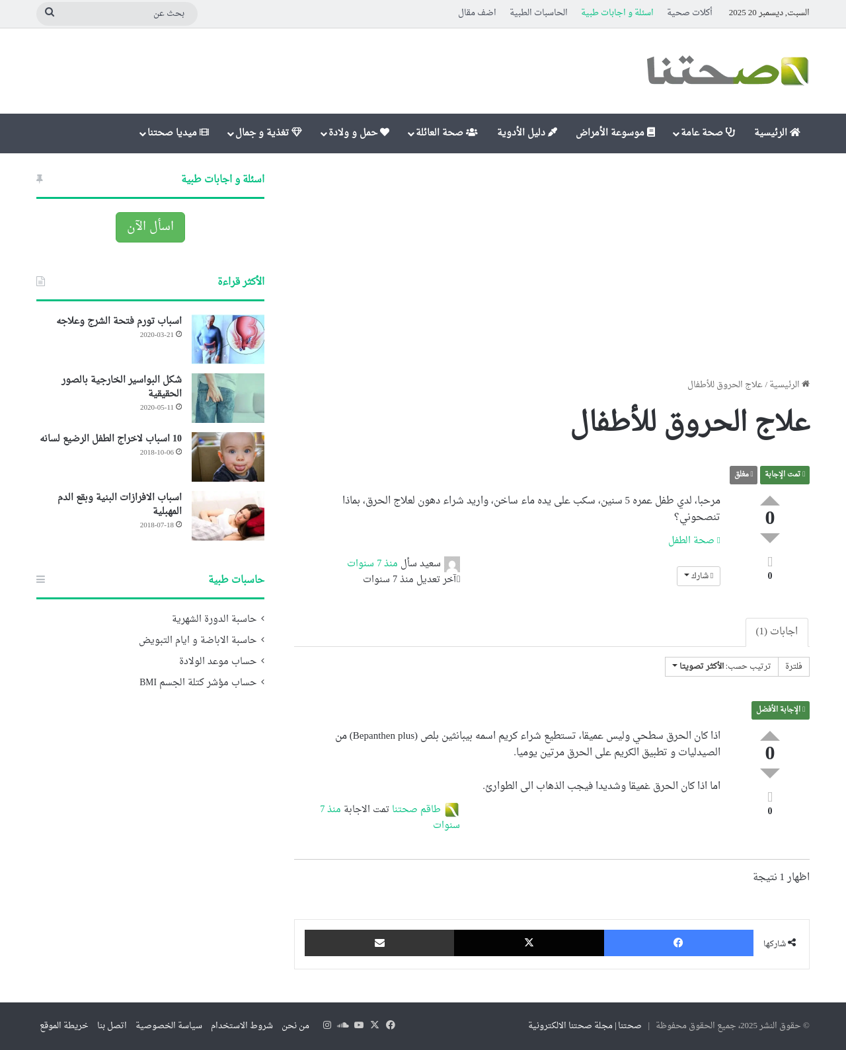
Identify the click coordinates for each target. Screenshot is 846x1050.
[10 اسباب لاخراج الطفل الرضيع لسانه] (228, 457)
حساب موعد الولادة (217, 662)
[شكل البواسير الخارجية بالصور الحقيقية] (228, 398)
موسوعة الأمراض (615, 133)
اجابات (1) (777, 632)
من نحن (295, 1026)
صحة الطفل (694, 541)
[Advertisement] (552, 265)
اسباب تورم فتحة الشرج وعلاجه (119, 321)
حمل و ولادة (358, 133)
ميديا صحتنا (178, 133)
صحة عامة (708, 133)
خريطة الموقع (64, 1026)
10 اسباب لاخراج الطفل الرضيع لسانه (111, 439)
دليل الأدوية (527, 133)
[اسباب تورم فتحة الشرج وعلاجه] (228, 339)
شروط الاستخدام (242, 1026)
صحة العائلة (447, 133)
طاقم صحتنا (416, 810)
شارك (698, 576)
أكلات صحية (689, 13)
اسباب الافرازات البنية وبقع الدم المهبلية (120, 505)
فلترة (793, 666)
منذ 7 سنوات (372, 564)
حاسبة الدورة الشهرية (214, 619)
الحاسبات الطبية (539, 13)
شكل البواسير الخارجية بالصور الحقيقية (121, 387)
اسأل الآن (150, 227)
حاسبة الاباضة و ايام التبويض (197, 641)
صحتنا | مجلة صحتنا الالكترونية (585, 1026)
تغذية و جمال (268, 133)
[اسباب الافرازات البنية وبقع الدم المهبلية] (228, 516)
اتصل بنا (112, 1026)
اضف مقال (477, 13)
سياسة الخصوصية (168, 1026)
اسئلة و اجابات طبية (617, 13)
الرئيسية (777, 133)
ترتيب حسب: (721, 666)
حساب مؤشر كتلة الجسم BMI (197, 683)
